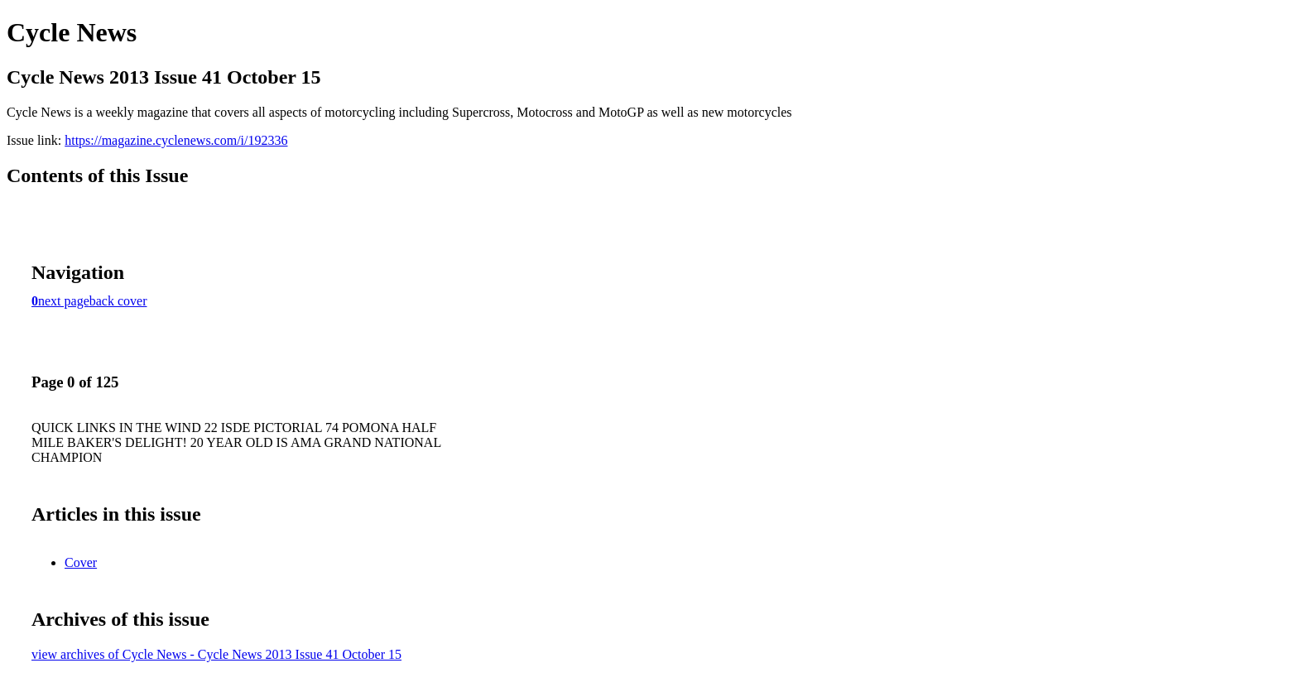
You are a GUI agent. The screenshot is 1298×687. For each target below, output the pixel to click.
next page (63, 301)
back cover (118, 301)
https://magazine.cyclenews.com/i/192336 (176, 140)
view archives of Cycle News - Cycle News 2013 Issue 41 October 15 (216, 654)
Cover (81, 562)
